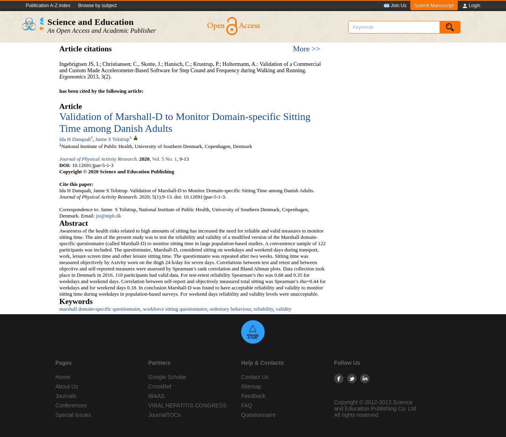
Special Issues (73, 415)
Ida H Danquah (75, 139)
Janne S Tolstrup (112, 139)
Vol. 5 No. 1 (164, 159)
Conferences (71, 405)
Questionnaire (258, 415)
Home (62, 377)
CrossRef (159, 386)
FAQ (246, 405)
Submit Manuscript (433, 5)
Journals (65, 396)
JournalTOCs (164, 415)
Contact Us (254, 377)
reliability (264, 309)
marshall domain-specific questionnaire (99, 309)
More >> (306, 49)
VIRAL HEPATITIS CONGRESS (187, 405)
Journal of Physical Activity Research (98, 159)
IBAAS (156, 396)
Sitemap (251, 386)
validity (284, 309)
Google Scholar (167, 377)
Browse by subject (97, 5)
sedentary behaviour (230, 309)
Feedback (253, 396)
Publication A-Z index (48, 5)
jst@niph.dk (108, 216)
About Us (66, 386)
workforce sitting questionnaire (175, 309)
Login (471, 6)
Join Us (394, 6)
